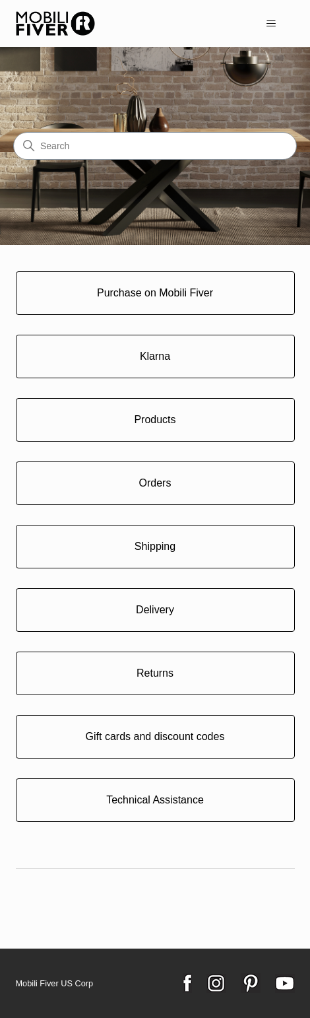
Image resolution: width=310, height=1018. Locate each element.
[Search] (155, 146)
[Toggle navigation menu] (271, 23)
